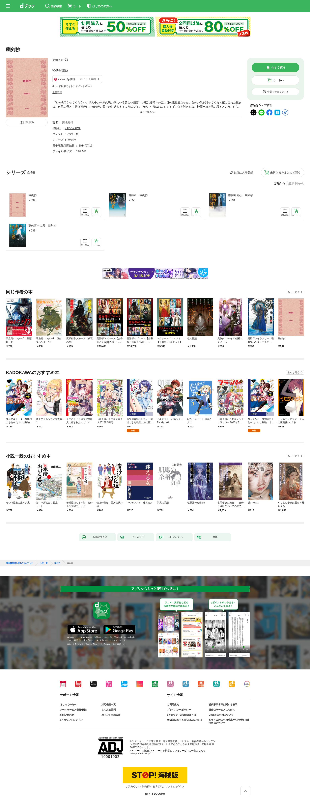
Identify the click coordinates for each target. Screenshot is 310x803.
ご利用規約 (173, 704)
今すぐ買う (278, 67)
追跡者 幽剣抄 (138, 195)
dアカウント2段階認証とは (181, 714)
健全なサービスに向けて (222, 709)
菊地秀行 (58, 60)
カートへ (278, 80)
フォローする (66, 60)
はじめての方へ (68, 704)
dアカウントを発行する (140, 786)
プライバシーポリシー (179, 709)
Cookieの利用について (221, 714)
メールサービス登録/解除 (73, 709)
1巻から (280, 183)
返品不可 (57, 92)
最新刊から (296, 183)
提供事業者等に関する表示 (223, 704)
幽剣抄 (32, 195)
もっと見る (293, 292)
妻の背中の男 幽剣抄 (42, 225)
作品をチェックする (278, 91)
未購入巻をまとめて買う (285, 172)
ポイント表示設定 (111, 714)
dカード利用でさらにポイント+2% (71, 86)
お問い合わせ (67, 714)
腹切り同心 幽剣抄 (240, 195)
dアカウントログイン (71, 719)
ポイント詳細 (88, 79)
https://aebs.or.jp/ (141, 753)
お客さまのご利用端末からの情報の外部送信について (229, 721)
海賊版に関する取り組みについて (185, 719)
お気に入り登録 (243, 172)
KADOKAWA (73, 128)
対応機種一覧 (108, 704)
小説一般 (73, 134)
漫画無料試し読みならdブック (19, 563)
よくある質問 (108, 709)
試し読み (29, 122)
